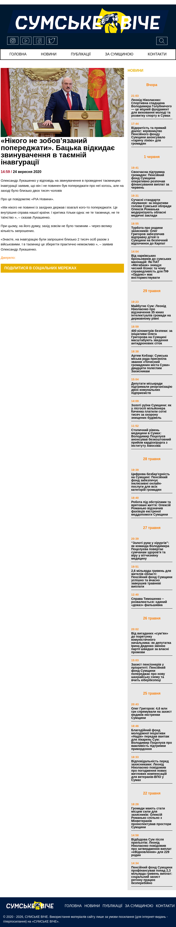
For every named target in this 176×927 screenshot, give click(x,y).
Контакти (157, 54)
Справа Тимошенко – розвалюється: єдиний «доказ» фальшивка (149, 602)
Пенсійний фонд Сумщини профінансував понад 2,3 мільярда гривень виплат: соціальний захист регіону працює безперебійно (151, 875)
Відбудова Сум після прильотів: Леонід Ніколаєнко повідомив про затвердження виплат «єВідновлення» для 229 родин (151, 847)
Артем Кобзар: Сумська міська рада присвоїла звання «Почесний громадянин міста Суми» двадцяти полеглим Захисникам (150, 363)
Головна (17, 54)
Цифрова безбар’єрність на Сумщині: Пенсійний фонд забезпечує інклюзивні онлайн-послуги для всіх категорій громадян (150, 481)
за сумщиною (119, 54)
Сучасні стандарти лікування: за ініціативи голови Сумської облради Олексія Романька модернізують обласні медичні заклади (151, 207)
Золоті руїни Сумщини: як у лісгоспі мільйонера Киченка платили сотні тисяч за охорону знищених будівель (151, 411)
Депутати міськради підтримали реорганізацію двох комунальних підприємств (151, 388)
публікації (81, 54)
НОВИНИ (135, 70)
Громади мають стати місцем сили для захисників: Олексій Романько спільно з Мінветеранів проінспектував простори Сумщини (151, 818)
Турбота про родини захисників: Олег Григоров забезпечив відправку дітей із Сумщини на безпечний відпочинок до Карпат (149, 235)
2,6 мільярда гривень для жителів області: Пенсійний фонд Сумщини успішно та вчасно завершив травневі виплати (151, 578)
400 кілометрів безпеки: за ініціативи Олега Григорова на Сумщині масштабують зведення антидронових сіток (151, 337)
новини (48, 54)
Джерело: (8, 257)
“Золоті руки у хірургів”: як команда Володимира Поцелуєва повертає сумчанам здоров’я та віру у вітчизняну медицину (150, 550)
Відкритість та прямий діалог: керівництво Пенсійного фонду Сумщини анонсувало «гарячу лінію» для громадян (148, 135)
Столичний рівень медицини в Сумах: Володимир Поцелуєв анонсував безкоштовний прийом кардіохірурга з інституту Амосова (151, 437)
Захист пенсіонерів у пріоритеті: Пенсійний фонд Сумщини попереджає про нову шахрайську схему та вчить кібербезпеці (148, 672)
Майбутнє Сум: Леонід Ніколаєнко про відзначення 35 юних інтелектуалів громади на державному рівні (151, 312)
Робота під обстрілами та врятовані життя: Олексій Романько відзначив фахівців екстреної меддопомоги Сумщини (151, 508)
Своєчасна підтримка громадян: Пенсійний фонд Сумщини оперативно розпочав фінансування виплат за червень (150, 179)
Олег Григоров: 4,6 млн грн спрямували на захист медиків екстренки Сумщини (151, 713)
